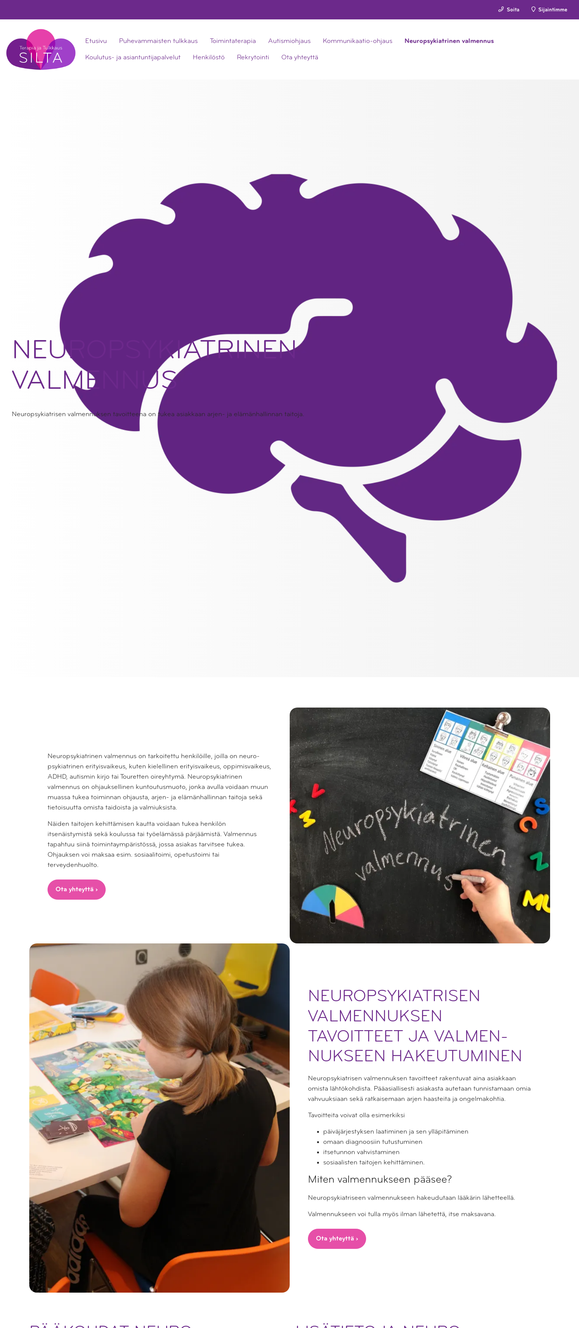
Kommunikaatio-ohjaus (357, 41)
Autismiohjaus (289, 41)
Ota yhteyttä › (77, 889)
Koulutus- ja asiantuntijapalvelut (133, 57)
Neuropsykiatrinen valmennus (449, 41)
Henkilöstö (209, 57)
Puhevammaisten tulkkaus (158, 41)
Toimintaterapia (233, 41)
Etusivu (96, 41)
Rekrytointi (253, 57)
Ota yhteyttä (299, 57)
